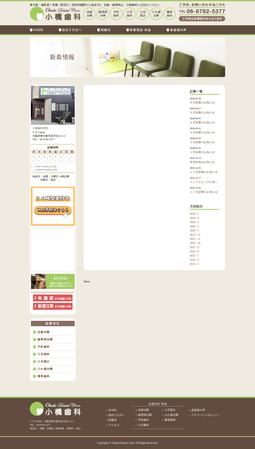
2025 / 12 (195, 234)
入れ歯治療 (45, 368)
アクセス (114, 425)
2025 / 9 (194, 247)
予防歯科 (43, 346)
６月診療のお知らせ (202, 102)
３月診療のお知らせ (202, 132)
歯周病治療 (45, 339)
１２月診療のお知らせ (204, 172)
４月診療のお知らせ (202, 122)
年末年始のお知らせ (202, 162)
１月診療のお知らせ (202, 152)
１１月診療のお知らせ (204, 191)
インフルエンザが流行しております (212, 182)
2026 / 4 (194, 218)
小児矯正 (43, 361)
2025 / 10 (195, 243)
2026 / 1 (194, 230)
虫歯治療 (43, 332)
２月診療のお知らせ (202, 142)
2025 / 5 (194, 264)
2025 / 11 (195, 238)
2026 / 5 (194, 213)
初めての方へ (116, 415)
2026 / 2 (194, 226)
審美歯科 (43, 376)
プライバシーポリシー (205, 415)
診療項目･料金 (158, 403)
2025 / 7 (194, 255)
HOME (112, 410)
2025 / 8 (194, 251)
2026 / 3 (194, 222)
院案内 (112, 420)
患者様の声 (198, 410)
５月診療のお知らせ (202, 112)
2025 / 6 (194, 259)
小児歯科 (43, 354)
